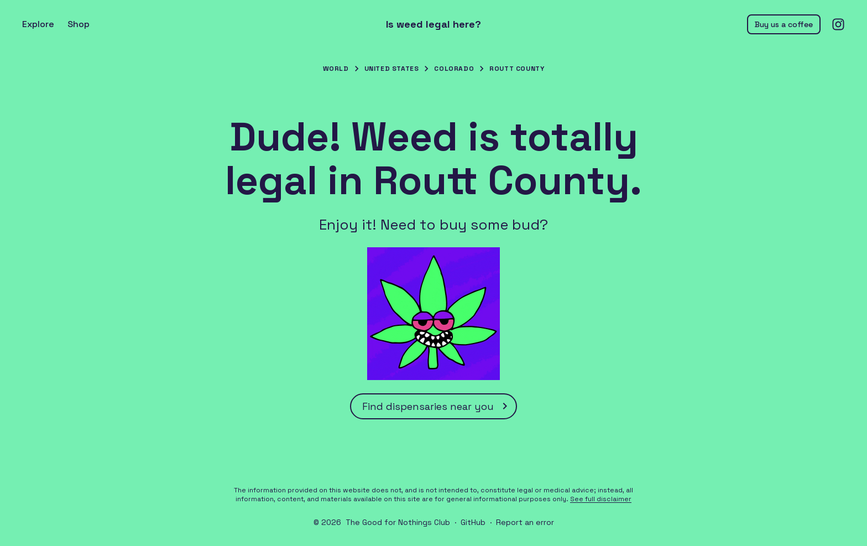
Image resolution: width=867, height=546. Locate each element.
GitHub (473, 522)
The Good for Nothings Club (398, 522)
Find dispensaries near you (436, 406)
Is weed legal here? (433, 24)
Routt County (516, 68)
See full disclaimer (600, 499)
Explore (38, 24)
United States (391, 68)
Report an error (525, 522)
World (336, 68)
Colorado (454, 68)
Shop (78, 24)
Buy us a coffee (784, 24)
